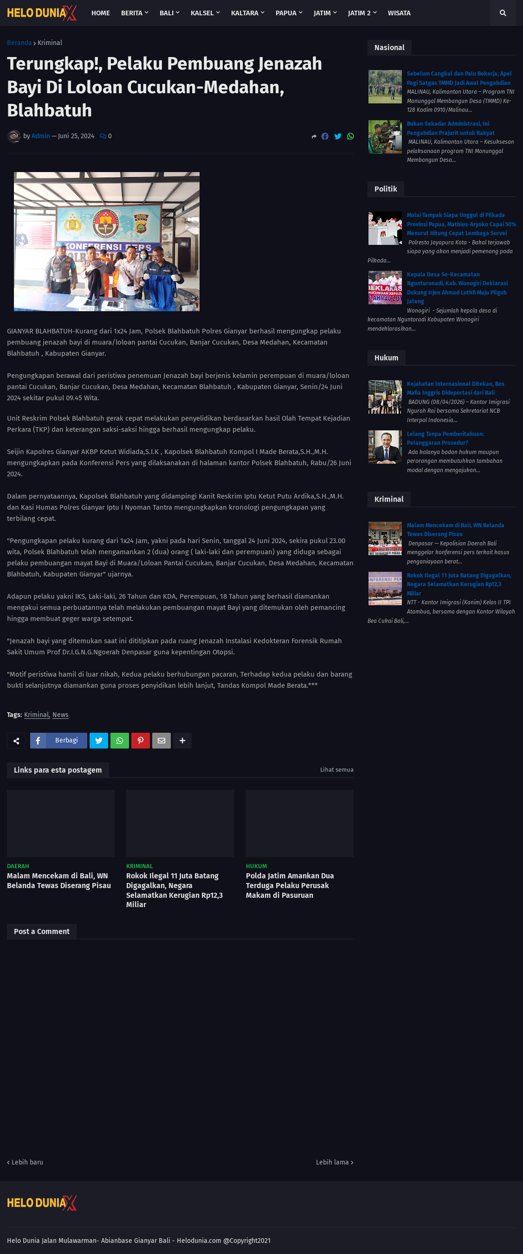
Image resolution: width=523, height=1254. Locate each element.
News (60, 715)
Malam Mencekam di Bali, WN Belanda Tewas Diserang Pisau (59, 880)
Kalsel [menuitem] (202, 13)
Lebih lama (332, 1162)
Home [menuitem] (100, 13)
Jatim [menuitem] (322, 13)
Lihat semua (337, 769)
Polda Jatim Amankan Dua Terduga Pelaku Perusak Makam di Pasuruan (290, 885)
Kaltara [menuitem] (244, 13)
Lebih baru (27, 1162)
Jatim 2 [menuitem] (359, 13)
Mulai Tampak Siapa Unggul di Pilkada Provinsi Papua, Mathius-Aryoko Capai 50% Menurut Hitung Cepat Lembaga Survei (461, 224)
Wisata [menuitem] (399, 13)
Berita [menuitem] (131, 13)
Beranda (19, 43)
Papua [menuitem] (286, 13)
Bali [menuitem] (167, 13)
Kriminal (50, 43)
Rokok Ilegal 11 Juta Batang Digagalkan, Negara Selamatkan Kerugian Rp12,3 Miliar (174, 890)
